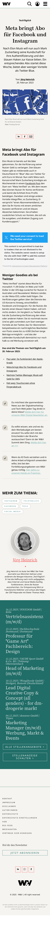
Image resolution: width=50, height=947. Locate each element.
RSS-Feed (7, 825)
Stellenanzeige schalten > (25, 757)
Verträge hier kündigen (17, 833)
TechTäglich (31, 501)
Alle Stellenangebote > (25, 746)
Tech (25, 506)
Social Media (12, 511)
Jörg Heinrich (28, 79)
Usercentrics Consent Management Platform (29, 266)
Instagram (10, 501)
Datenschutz (10, 814)
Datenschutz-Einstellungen (19, 818)
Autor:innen (10, 810)
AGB (4, 822)
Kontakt (7, 798)
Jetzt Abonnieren (25, 852)
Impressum (8, 802)
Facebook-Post (32, 183)
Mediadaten (9, 829)
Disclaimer (9, 806)
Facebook (10, 506)
